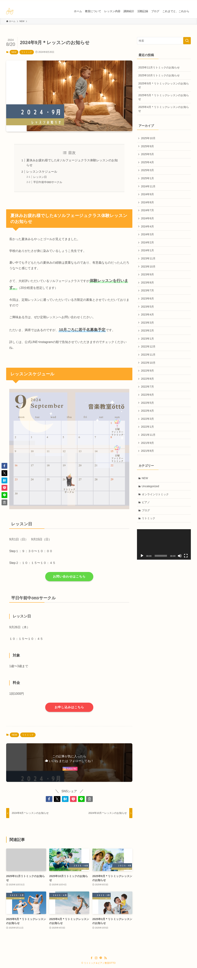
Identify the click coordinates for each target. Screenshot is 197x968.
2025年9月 (147, 146)
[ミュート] (180, 556)
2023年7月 (147, 290)
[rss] (188, 2)
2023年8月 (147, 282)
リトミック (26, 52)
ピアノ (146, 502)
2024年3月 (147, 234)
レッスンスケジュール (41, 171)
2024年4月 (147, 226)
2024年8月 (147, 202)
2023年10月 (148, 266)
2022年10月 (148, 362)
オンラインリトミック (155, 494)
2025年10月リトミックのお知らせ (159, 75)
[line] (183, 2)
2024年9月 (147, 194)
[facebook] (173, 2)
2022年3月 (147, 418)
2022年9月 (147, 370)
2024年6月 (147, 218)
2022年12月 (148, 346)
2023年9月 (147, 274)
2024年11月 (148, 186)
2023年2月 (147, 330)
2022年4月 (147, 410)
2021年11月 (148, 434)
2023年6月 (147, 298)
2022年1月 (147, 426)
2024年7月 (147, 210)
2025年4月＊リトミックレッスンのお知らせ (163, 108)
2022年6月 (147, 394)
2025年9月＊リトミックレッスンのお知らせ (163, 85)
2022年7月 (147, 386)
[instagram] (178, 2)
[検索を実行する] (187, 40)
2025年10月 (148, 138)
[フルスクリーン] (186, 556)
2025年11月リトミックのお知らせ (159, 67)
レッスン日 (40, 176)
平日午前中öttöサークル (47, 182)
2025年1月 (147, 178)
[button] (49, 799)
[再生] (142, 556)
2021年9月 (147, 442)
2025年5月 (147, 154)
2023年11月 (148, 258)
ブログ (146, 510)
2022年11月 (148, 354)
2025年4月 (147, 162)
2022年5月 (147, 402)
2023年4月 (147, 314)
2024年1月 (147, 250)
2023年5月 (147, 306)
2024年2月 (147, 242)
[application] (164, 544)
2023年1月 (147, 338)
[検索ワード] (164, 40)
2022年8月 (147, 378)
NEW (14, 52)
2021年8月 (147, 450)
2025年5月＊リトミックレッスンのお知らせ (163, 97)
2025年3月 (147, 170)
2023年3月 (147, 322)
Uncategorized (150, 486)
